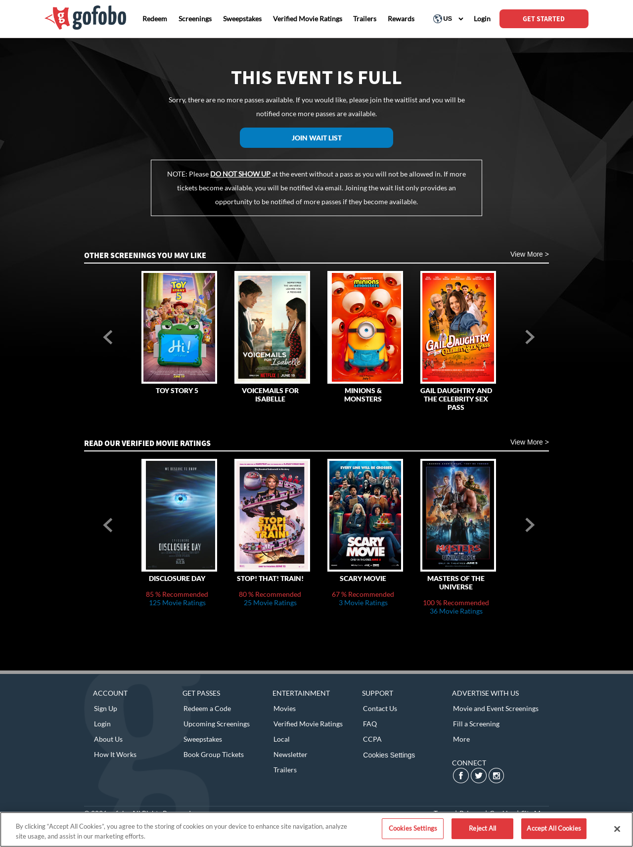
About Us (108, 739)
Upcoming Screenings (216, 723)
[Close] (617, 829)
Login (102, 723)
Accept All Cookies (554, 828)
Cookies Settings (389, 755)
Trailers (285, 769)
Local (281, 739)
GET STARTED (544, 18)
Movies (284, 708)
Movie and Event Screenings (496, 708)
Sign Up (105, 708)
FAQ (370, 723)
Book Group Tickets (213, 754)
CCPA (372, 739)
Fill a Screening (476, 723)
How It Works (115, 754)
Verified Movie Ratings (308, 723)
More (461, 739)
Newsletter (290, 754)
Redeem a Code (207, 708)
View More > (529, 254)
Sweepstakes (202, 739)
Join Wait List (317, 138)
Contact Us (380, 708)
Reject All (482, 828)
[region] (316, 829)
